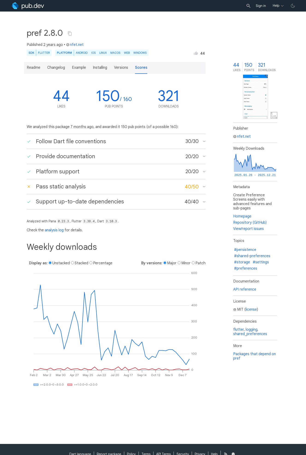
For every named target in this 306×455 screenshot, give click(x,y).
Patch (200, 263)
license (251, 309)
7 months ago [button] (82, 127)
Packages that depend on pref (254, 356)
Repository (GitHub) (250, 222)
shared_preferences (250, 334)
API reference (244, 289)
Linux (103, 52)
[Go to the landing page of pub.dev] (28, 5)
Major (172, 263)
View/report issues (248, 228)
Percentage (102, 263)
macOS (115, 52)
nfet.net (75, 44)
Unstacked (61, 263)
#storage (242, 262)
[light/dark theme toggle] (293, 6)
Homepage (242, 216)
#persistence (245, 249)
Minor (186, 263)
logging (251, 329)
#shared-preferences (252, 256)
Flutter (44, 52)
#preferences (245, 268)
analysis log (54, 230)
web (127, 52)
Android (82, 52)
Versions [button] (121, 67)
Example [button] (79, 67)
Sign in (261, 6)
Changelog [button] (56, 67)
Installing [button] (100, 67)
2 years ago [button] (53, 44)
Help (276, 5)
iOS (93, 52)
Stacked (81, 263)
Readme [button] (33, 67)
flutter (238, 329)
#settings (261, 262)
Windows (140, 52)
